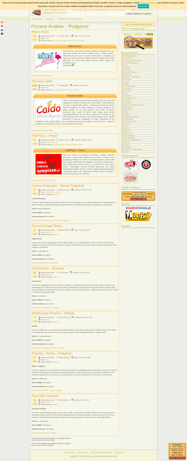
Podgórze (65, 40)
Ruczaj (71, 40)
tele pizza (48, 142)
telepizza (55, 142)
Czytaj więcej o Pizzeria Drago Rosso (45, 263)
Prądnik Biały (128, 119)
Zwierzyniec (128, 147)
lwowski (47, 402)
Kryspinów (127, 100)
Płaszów (74, 144)
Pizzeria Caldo (42, 81)
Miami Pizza (40, 32)
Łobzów (126, 152)
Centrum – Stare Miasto (132, 77)
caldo (46, 87)
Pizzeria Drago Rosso (47, 226)
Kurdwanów (128, 103)
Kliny (59, 40)
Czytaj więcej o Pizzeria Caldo (42, 130)
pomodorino (49, 275)
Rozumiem (143, 6)
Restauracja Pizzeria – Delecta (53, 313)
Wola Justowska (129, 138)
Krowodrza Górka (130, 98)
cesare (47, 192)
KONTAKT (119, 453)
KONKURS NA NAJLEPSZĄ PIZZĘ (70, 19)
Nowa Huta (69, 90)
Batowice (127, 67)
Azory (126, 65)
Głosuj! (35, 39)
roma (46, 360)
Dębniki (54, 40)
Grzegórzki (62, 90)
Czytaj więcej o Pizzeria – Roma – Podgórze (47, 390)
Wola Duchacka (79, 40)
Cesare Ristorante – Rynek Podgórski (58, 185)
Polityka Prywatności (147, 3)
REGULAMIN (69, 453)
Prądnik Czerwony (130, 121)
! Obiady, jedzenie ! (130, 56)
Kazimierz (61, 144)
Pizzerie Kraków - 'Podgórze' (60, 26)
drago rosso (49, 232)
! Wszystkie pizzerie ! (131, 63)
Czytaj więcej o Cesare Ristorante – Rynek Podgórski (50, 220)
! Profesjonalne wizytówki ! (133, 60)
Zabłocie (126, 145)
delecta (47, 319)
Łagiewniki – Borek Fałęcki (133, 149)
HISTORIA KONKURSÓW (101, 453)
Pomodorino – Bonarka (48, 268)
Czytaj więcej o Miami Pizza (41, 76)
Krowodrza (127, 96)
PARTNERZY (83, 453)
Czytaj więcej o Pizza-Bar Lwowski (44, 433)
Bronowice (127, 75)
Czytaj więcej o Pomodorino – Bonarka (45, 308)
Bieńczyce (127, 70)
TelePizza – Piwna (44, 136)
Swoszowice (128, 133)
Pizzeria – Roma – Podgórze (52, 353)
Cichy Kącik (128, 79)
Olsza (126, 112)
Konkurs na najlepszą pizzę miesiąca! (138, 24)
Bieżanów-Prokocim (130, 72)
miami (47, 38)
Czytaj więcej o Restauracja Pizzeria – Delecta (48, 348)
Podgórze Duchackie (131, 117)
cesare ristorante (55, 192)
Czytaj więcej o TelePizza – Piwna (43, 180)
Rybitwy (126, 128)
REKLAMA (50, 19)
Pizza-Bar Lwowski (45, 396)
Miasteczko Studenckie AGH (133, 105)
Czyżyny (55, 90)
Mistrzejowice (128, 107)
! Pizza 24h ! (128, 58)
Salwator (127, 131)
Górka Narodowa (129, 86)
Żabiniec (126, 142)
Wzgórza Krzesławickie (132, 140)
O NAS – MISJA (37, 19)
